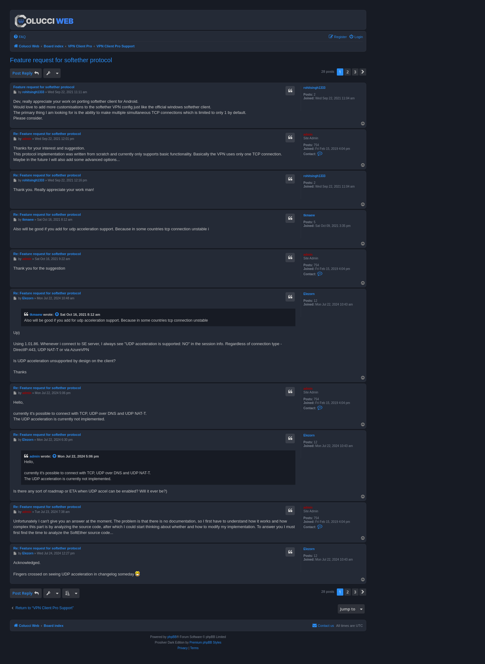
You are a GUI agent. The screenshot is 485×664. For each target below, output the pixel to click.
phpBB (172, 637)
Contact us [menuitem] (323, 625)
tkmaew (309, 215)
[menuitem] (19, 37)
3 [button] (355, 72)
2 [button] (347, 72)
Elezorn (309, 294)
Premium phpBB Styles (205, 642)
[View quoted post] (57, 314)
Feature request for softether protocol (61, 60)
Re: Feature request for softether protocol (47, 134)
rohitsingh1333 (314, 87)
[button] (362, 71)
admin (307, 134)
